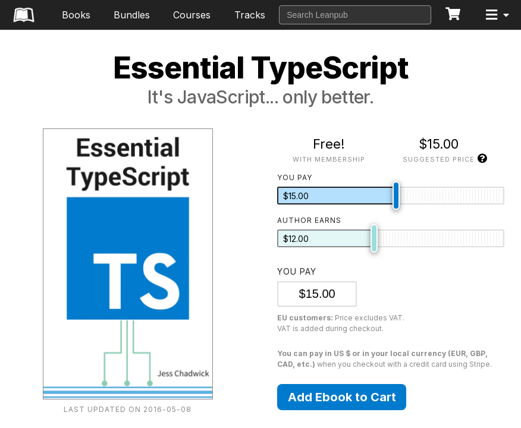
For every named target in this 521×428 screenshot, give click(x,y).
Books (76, 15)
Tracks (249, 15)
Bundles (132, 15)
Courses (192, 15)
